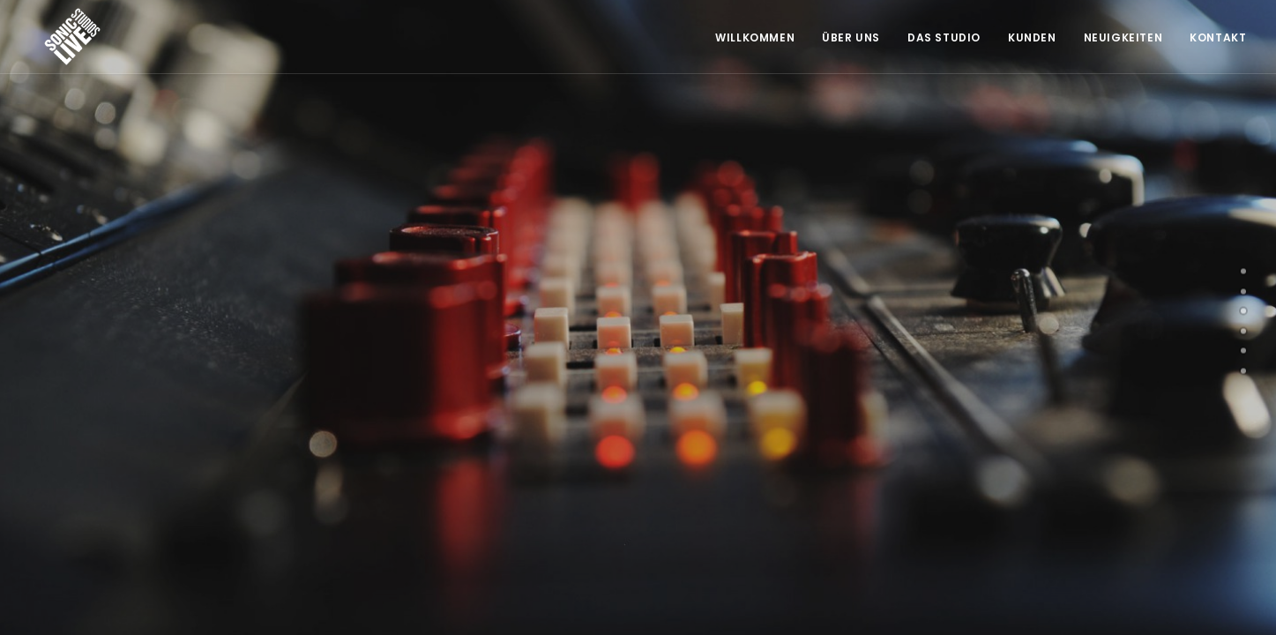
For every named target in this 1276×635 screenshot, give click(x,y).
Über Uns (851, 37)
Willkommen (755, 37)
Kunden (1032, 37)
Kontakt (1218, 37)
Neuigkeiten (1123, 37)
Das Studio (944, 37)
